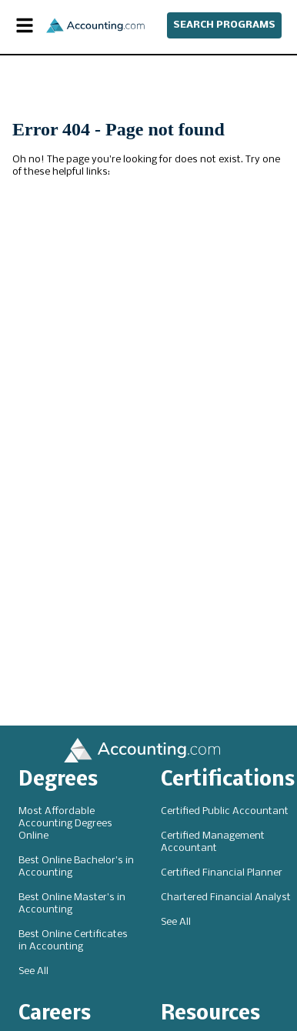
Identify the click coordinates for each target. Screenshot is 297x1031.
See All (33, 971)
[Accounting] (95, 26)
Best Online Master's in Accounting (71, 904)
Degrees (58, 780)
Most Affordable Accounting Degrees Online (65, 823)
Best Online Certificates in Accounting (73, 940)
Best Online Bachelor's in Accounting (76, 867)
